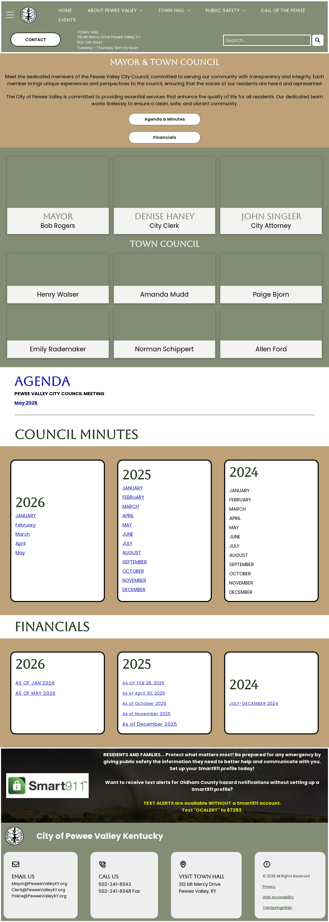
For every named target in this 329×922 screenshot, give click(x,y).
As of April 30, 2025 (143, 693)
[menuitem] (57, 10)
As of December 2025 (149, 724)
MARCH (130, 506)
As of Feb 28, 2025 (143, 683)
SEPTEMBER (134, 562)
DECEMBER (133, 589)
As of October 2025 (144, 703)
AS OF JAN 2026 (35, 683)
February (25, 525)
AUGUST (131, 552)
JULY (127, 543)
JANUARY (25, 515)
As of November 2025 (146, 714)
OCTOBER (133, 571)
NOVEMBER (134, 580)
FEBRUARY (133, 497)
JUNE (127, 534)
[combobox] (267, 40)
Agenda (42, 381)
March (22, 534)
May (20, 552)
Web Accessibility (278, 897)
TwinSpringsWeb (277, 907)
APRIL (128, 515)
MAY (127, 525)
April (20, 543)
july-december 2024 (253, 703)
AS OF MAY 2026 (35, 693)
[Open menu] (10, 15)
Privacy (269, 886)
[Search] (318, 40)
